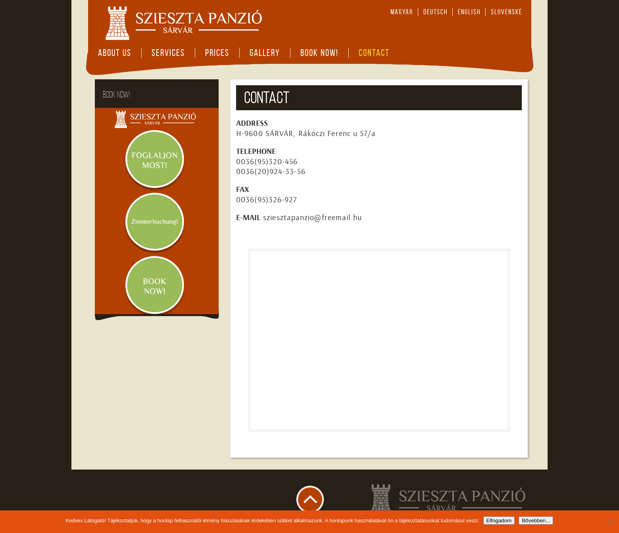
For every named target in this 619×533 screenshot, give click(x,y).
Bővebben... (536, 520)
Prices (217, 53)
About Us (114, 53)
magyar (401, 12)
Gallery (265, 53)
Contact (374, 53)
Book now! (319, 53)
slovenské (506, 12)
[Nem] (609, 522)
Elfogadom (499, 520)
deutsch (435, 12)
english (469, 12)
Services (168, 53)
